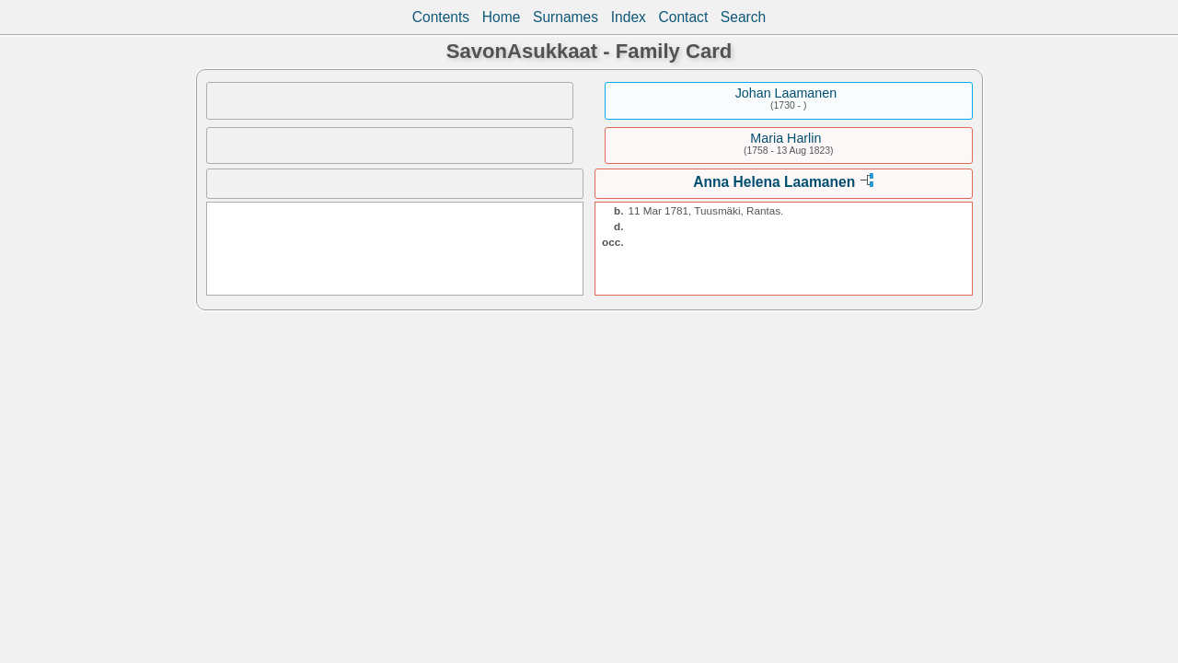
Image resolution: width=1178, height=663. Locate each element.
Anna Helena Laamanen (774, 182)
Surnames (565, 17)
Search (743, 17)
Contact (683, 17)
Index (628, 17)
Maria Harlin (785, 138)
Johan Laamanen (786, 93)
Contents (440, 17)
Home (501, 17)
